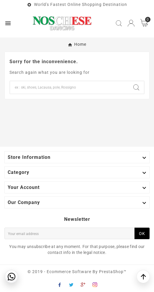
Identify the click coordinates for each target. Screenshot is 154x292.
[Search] (69, 87)
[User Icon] (131, 23)
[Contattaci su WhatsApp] (11, 276)
